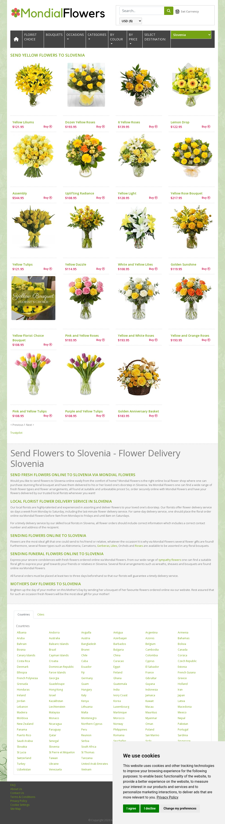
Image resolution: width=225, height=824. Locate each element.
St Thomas (87, 752)
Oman (149, 724)
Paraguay (55, 729)
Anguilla (86, 632)
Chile (84, 655)
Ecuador (86, 667)
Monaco (54, 718)
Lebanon (22, 707)
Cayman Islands (59, 655)
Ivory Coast (120, 695)
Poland (149, 729)
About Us (16, 789)
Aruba (21, 638)
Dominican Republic (61, 667)
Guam (85, 684)
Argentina (151, 632)
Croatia (53, 661)
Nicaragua (55, 724)
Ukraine (54, 764)
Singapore (184, 741)
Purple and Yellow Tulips (84, 411)
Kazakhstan (56, 701)
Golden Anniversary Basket (138, 411)
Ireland (21, 695)
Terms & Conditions (22, 797)
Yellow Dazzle (75, 264)
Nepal (181, 718)
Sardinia (183, 735)
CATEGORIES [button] (97, 34)
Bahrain (22, 644)
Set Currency (190, 11)
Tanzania (87, 758)
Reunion (86, 735)
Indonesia (151, 689)
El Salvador (152, 667)
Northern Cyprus (91, 724)
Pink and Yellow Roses (82, 335)
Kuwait (149, 701)
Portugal (183, 729)
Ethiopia (22, 672)
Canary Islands (26, 655)
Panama (22, 729)
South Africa (88, 746)
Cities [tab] (40, 614)
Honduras (23, 689)
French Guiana (187, 672)
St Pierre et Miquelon (62, 752)
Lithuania (87, 707)
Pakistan (183, 724)
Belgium (150, 644)
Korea (117, 701)
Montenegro (89, 718)
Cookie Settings (19, 805)
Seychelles (119, 741)
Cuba (84, 661)
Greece (182, 678)
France (149, 672)
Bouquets (54, 34)
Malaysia (54, 712)
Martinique (120, 712)
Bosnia (21, 649)
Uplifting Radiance (79, 193)
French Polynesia (27, 678)
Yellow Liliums (23, 122)
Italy (83, 695)
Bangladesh (88, 644)
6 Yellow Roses (129, 122)
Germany (87, 678)
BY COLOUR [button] (116, 36)
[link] (167, 797)
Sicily (148, 741)
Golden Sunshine (183, 264)
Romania (118, 735)
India (116, 689)
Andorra (54, 632)
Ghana (117, 678)
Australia (54, 638)
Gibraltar (151, 678)
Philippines (120, 729)
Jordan (21, 701)
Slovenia (54, 746)
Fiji (83, 672)
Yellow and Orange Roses (190, 335)
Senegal (54, 741)
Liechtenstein (57, 707)
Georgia (54, 678)
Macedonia (185, 707)
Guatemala (120, 684)
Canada (182, 649)
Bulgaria (118, 649)
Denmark (22, 667)
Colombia (151, 655)
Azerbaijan (120, 638)
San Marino (152, 735)
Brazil (52, 649)
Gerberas (103, 546)
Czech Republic (187, 661)
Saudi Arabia (25, 741)
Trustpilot (16, 433)
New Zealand (25, 724)
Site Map (15, 809)
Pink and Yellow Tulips (30, 411)
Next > (30, 425)
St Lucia (21, 752)
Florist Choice (30, 36)
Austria (85, 638)
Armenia (183, 632)
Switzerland (24, 758)
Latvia (181, 701)
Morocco (119, 718)
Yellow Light (127, 193)
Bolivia (182, 644)
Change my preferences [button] (179, 808)
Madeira (22, 712)
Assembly (20, 193)
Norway (118, 724)
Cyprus (149, 661)
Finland (117, 672)
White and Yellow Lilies (135, 264)
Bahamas (183, 638)
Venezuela (55, 769)
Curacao (118, 661)
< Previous (16, 425)
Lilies (114, 546)
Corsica (182, 655)
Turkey (21, 764)
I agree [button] (131, 808)
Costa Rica (23, 661)
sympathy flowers (169, 560)
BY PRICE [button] (133, 36)
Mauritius (151, 712)
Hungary (86, 689)
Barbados (119, 644)
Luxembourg (121, 707)
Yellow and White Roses (136, 335)
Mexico (182, 712)
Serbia (85, 741)
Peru (84, 729)
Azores (149, 638)
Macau (149, 707)
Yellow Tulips (23, 264)
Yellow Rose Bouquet (187, 193)
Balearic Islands (59, 644)
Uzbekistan (24, 769)
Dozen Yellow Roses (80, 122)
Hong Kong (56, 689)
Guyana (150, 684)
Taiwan (53, 758)
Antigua (118, 632)
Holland (183, 684)
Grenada (22, 684)
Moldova (22, 718)
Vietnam (86, 769)
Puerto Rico (24, 735)
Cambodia (152, 649)
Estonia (182, 667)
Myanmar (151, 718)
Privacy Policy (167, 797)
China (116, 655)
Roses (139, 546)
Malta (84, 712)
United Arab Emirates (94, 764)
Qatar (52, 735)
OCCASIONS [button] (75, 34)
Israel (52, 695)
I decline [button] (150, 808)
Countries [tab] (24, 614)
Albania (21, 632)
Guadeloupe (57, 684)
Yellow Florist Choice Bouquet (28, 337)
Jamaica (150, 695)
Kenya (85, 701)
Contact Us (17, 793)
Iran (180, 689)
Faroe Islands (57, 672)
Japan (181, 695)
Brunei (85, 649)
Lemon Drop (180, 122)
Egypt (116, 667)
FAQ (13, 785)
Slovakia (22, 746)
